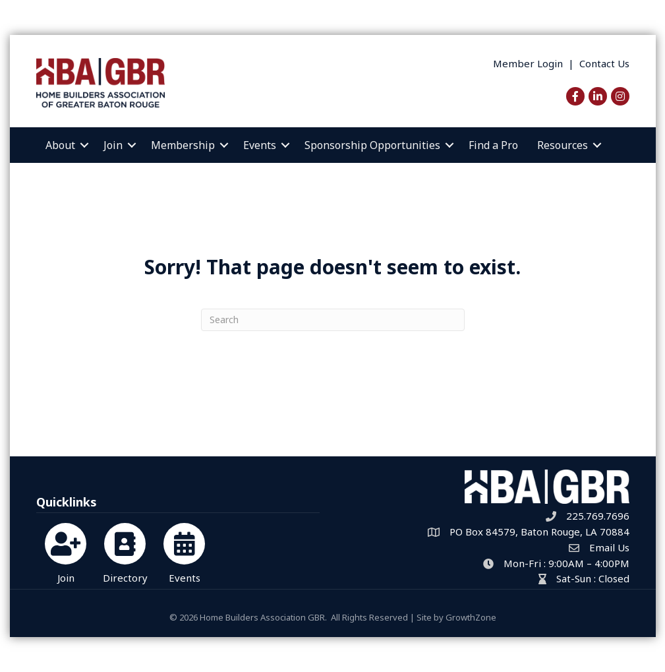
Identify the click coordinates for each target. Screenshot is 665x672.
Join (113, 145)
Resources (562, 145)
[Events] (184, 551)
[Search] (333, 320)
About (60, 145)
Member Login (528, 63)
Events (259, 145)
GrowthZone (471, 617)
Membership (183, 145)
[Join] (65, 551)
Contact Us (604, 63)
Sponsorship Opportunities (372, 145)
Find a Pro (493, 145)
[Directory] (125, 551)
